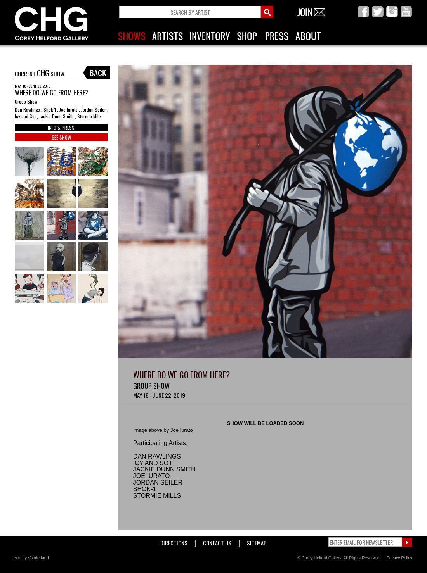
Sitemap (257, 541)
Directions (173, 541)
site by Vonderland (32, 558)
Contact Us (217, 541)
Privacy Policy (399, 558)
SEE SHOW (61, 137)
